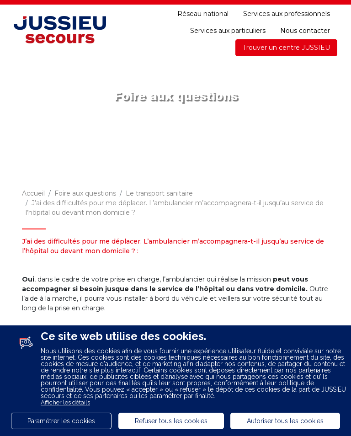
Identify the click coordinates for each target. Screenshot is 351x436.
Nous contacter (305, 31)
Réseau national (203, 14)
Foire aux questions (85, 193)
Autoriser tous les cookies (285, 421)
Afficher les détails (65, 402)
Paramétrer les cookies (61, 421)
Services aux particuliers (228, 31)
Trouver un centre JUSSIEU (286, 47)
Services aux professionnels (286, 14)
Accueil (33, 193)
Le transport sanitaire (159, 193)
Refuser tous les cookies (171, 421)
